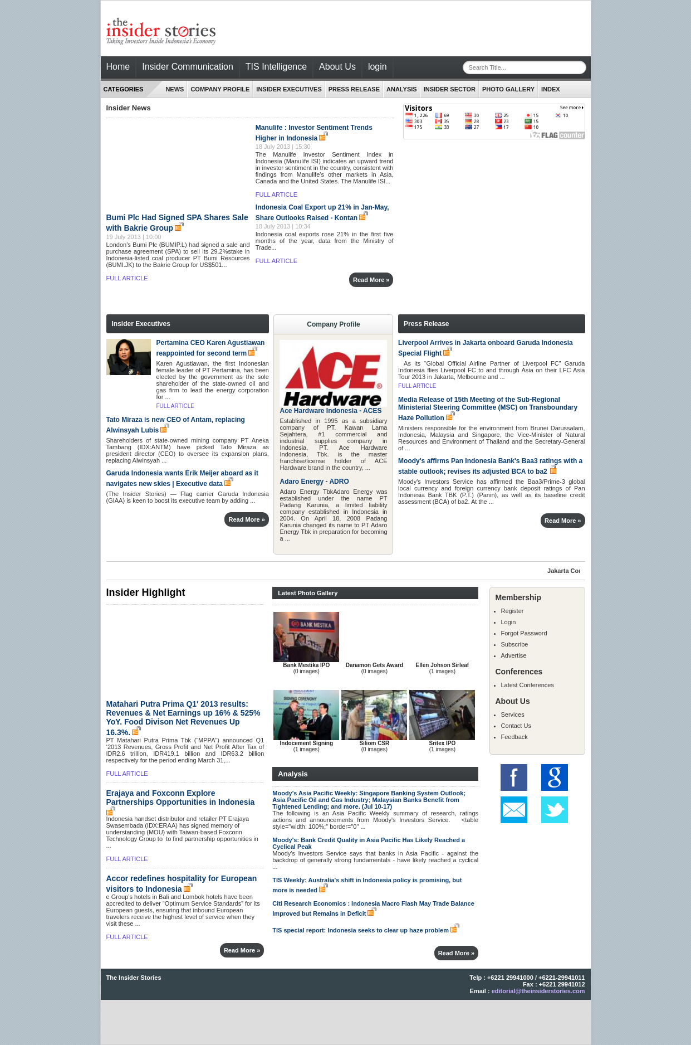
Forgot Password (524, 633)
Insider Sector (450, 89)
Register (512, 610)
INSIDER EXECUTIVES (288, 89)
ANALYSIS (401, 89)
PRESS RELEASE (354, 89)
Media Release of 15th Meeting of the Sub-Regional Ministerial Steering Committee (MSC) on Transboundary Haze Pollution (487, 409)
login (377, 66)
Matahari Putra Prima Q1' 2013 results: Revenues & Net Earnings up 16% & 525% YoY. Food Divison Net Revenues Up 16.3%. (183, 718)
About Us (337, 66)
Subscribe (514, 644)
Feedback (514, 736)
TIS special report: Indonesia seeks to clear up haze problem (360, 930)
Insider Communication (187, 66)
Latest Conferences (527, 685)
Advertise (514, 655)
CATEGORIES (124, 89)
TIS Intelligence (276, 66)
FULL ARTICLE (127, 278)
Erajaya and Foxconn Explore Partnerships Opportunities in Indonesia (180, 797)
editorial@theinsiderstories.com (538, 991)
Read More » (371, 279)
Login (508, 622)
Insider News (128, 108)
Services (513, 714)
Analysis (292, 774)
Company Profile (219, 89)
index (550, 89)
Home (118, 66)
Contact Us (516, 725)
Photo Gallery (508, 89)
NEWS (174, 89)
